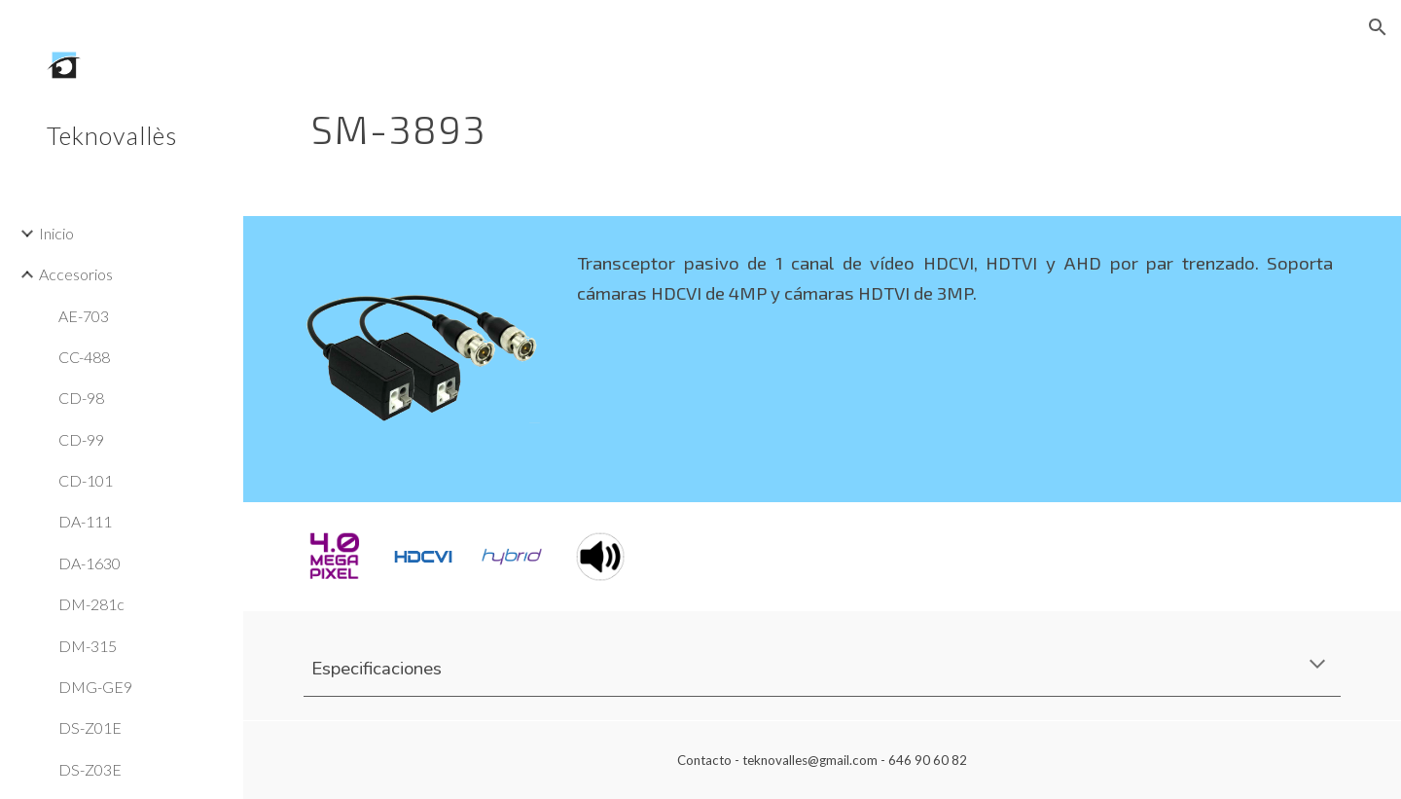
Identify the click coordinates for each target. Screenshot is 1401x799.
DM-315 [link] (87, 645)
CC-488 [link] (84, 356)
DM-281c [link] (91, 604)
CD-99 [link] (81, 439)
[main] (734, 122)
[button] (1377, 27)
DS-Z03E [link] (90, 769)
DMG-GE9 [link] (95, 686)
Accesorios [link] (76, 274)
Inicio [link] (56, 233)
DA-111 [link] (85, 521)
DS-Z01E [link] (90, 727)
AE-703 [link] (83, 316)
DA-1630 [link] (89, 563)
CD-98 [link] (81, 397)
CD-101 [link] (85, 480)
